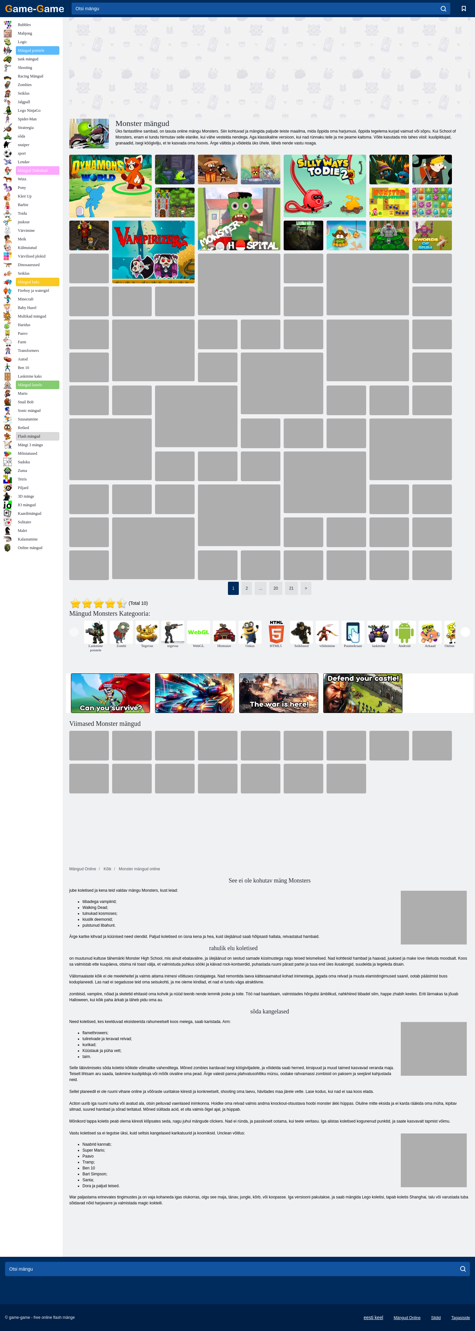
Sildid (436, 1318)
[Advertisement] (169, 67)
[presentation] (74, 632)
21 (291, 588)
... (260, 588)
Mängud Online (407, 1318)
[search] (443, 8)
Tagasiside (460, 1318)
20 (275, 588)
